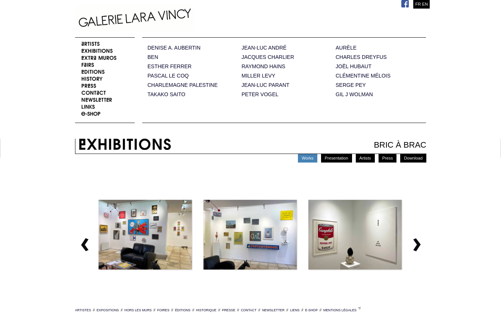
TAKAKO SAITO (166, 94)
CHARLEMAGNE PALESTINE (182, 85)
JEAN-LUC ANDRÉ (264, 47)
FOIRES (163, 310)
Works (308, 158)
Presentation (336, 158)
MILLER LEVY (258, 75)
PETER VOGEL (260, 94)
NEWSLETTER (273, 310)
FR (418, 4)
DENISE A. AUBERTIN (173, 47)
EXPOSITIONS (108, 310)
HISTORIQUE (206, 310)
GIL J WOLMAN (354, 94)
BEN (152, 57)
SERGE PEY (351, 85)
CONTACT (248, 310)
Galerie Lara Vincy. (172, 18)
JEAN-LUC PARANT (265, 85)
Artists (365, 158)
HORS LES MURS (138, 310)
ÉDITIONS (183, 310)
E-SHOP (311, 310)
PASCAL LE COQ (168, 75)
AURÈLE (346, 47)
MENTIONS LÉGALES (340, 310)
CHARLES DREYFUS (361, 57)
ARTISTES (83, 310)
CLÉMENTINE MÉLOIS (363, 75)
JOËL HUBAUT (353, 66)
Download (413, 158)
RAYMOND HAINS (263, 66)
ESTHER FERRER (169, 66)
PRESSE (229, 310)
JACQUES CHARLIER (268, 57)
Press (387, 158)
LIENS (294, 310)
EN (425, 4)
